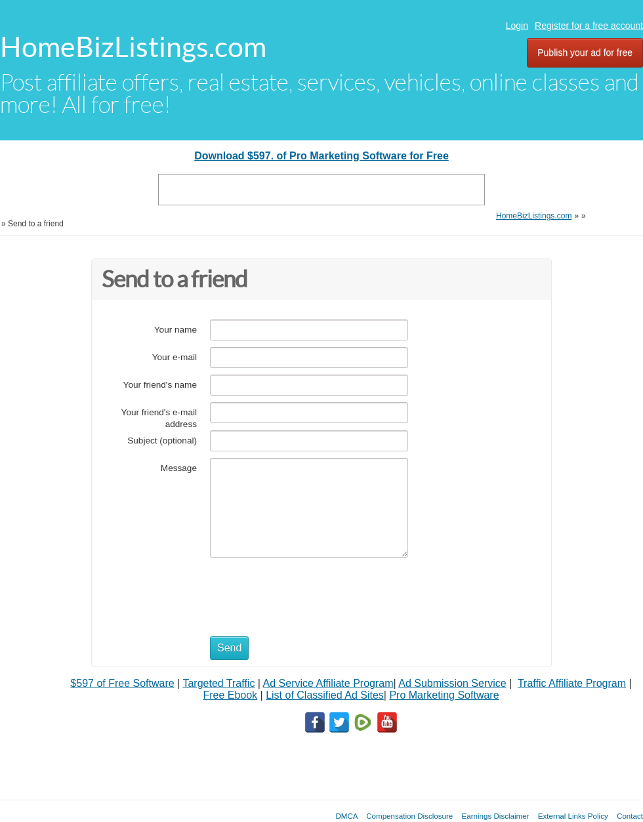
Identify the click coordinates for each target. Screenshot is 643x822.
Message (179, 468)
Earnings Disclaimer (495, 816)
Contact (630, 816)
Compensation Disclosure (409, 816)
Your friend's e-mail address (159, 418)
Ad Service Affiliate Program (328, 683)
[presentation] (309, 590)
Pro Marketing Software (444, 695)
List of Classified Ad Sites (325, 695)
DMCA (346, 816)
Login (517, 25)
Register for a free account (589, 25)
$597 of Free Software (122, 683)
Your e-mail (174, 357)
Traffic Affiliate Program (572, 683)
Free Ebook (230, 695)
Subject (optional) (162, 440)
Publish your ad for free (585, 52)
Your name (175, 330)
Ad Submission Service (452, 683)
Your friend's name (160, 385)
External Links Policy (573, 816)
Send (229, 647)
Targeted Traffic (218, 683)
